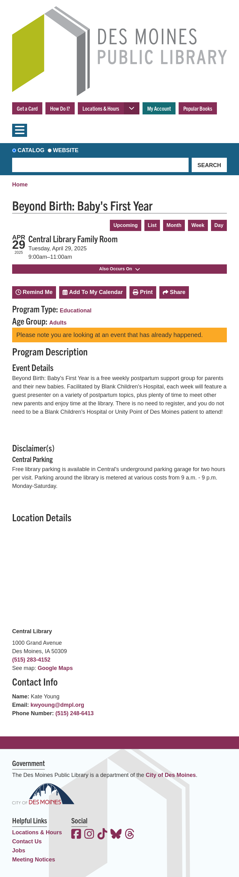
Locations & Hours (100, 108)
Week (197, 225)
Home (20, 184)
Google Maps (55, 668)
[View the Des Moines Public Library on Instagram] (89, 834)
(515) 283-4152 (31, 660)
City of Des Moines (171, 775)
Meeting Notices (33, 859)
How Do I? (60, 108)
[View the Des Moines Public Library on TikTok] (102, 834)
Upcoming (125, 225)
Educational (75, 310)
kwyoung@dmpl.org (57, 705)
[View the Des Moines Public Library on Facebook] (76, 834)
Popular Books (197, 108)
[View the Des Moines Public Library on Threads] (130, 834)
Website (65, 150)
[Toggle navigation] (19, 130)
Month (173, 225)
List (152, 225)
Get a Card (27, 108)
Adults (58, 323)
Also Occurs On (119, 268)
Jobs (18, 850)
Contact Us (27, 841)
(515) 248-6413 (74, 713)
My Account (159, 108)
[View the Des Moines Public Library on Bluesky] (116, 834)
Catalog (31, 150)
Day (218, 225)
